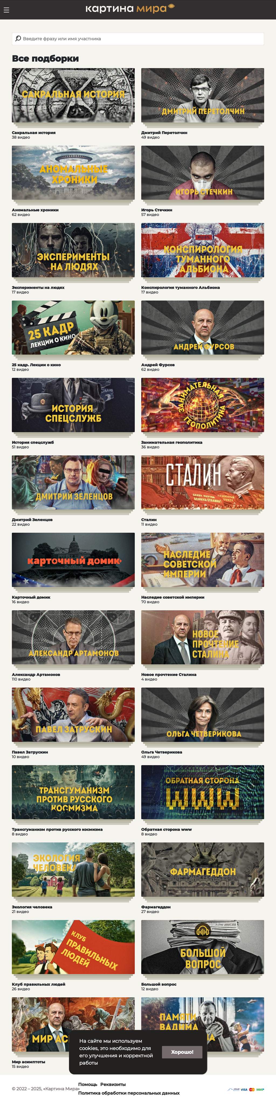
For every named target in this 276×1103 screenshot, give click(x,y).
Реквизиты (113, 1084)
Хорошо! (182, 1052)
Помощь (87, 1084)
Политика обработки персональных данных (129, 1093)
